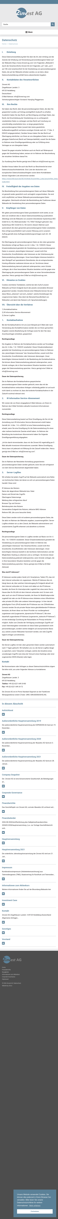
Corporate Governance (8, 977)
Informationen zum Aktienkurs (11, 974)
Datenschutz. (17, 983)
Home (4, 44)
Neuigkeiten (5, 972)
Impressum (5, 979)
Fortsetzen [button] (35, 1211)
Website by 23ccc (7, 985)
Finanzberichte (6, 970)
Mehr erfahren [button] (35, 1206)
